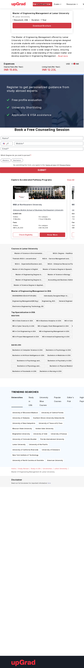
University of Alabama (21, 418)
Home (13, 468)
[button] (4, 143)
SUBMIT (42, 170)
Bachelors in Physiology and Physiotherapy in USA (28, 366)
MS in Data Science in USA (22, 321)
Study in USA (36, 468)
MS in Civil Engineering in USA (24, 331)
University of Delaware (51, 450)
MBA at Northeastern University (27, 205)
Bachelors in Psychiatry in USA (60, 361)
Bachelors (17, 160)
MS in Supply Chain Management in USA (53, 326)
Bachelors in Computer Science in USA (27, 350)
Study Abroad (23, 468)
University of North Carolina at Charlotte (28, 460)
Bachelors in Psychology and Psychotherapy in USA (28, 361)
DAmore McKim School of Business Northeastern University (38, 210)
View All (70, 180)
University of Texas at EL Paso (51, 423)
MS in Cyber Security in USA (23, 326)
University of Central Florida (52, 413)
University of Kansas (59, 434)
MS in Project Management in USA (25, 337)
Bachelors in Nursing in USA (50, 371)
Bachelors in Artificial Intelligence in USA (28, 355)
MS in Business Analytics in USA (48, 321)
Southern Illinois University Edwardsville (48, 418)
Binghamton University (21, 434)
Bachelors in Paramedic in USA (24, 371)
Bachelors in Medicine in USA (59, 355)
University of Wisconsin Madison (25, 413)
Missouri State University (22, 428)
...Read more (62, 56)
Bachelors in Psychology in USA (58, 350)
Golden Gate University (45, 428)
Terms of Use (50, 165)
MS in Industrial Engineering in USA (55, 337)
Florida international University (52, 439)
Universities (47, 468)
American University (55, 460)
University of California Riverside (25, 450)
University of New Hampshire (23, 423)
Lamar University (19, 444)
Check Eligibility (26, 235)
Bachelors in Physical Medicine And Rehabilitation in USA (63, 366)
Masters (6, 160)
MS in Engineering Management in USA (54, 331)
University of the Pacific (38, 444)
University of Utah (40, 434)
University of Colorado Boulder (24, 439)
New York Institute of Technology (25, 455)
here (49, 483)
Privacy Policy (65, 165)
